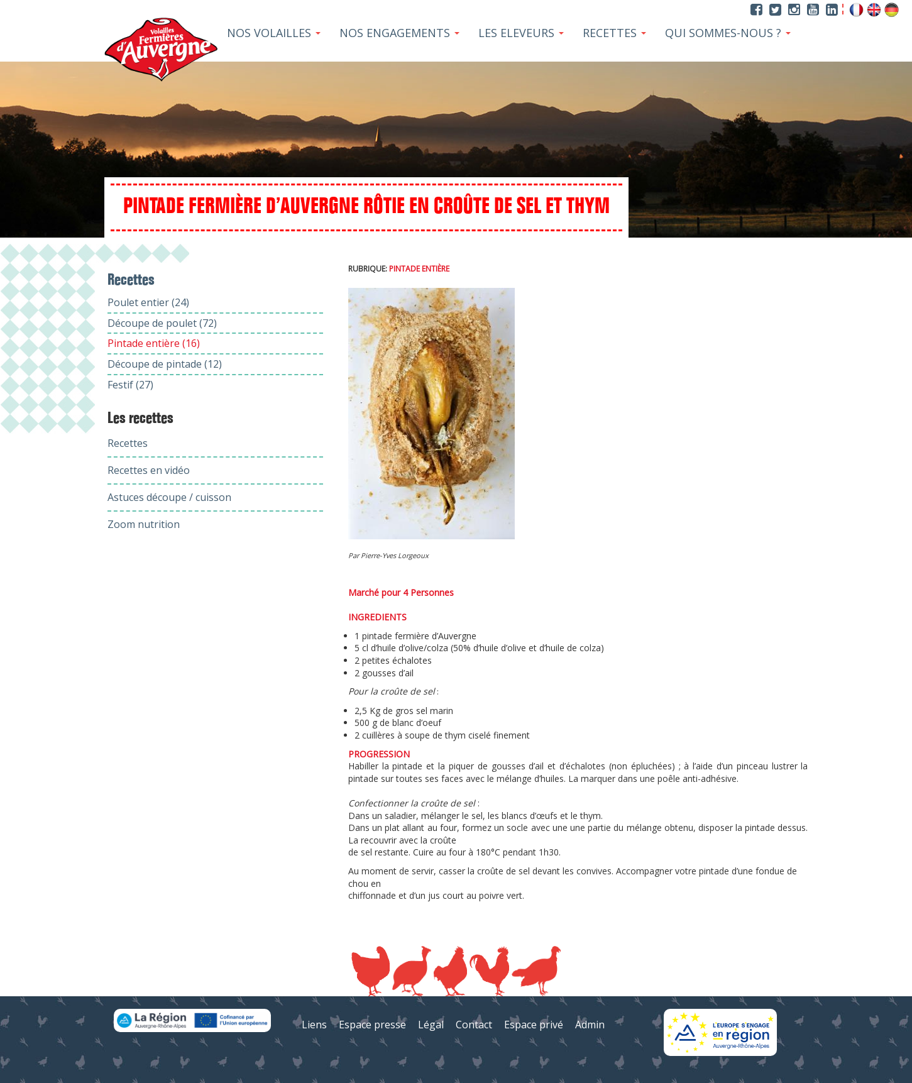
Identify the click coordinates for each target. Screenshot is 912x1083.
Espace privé (533, 1024)
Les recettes (140, 419)
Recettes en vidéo (148, 470)
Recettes (614, 32)
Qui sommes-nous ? (728, 32)
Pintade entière (419, 268)
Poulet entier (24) (148, 302)
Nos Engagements (399, 32)
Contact (474, 1024)
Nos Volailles (274, 32)
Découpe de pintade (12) (164, 364)
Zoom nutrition (143, 524)
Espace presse (372, 1024)
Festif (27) (130, 385)
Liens (314, 1024)
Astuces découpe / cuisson (169, 497)
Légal (431, 1024)
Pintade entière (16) (153, 343)
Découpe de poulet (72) (162, 323)
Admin (590, 1024)
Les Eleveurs (521, 32)
